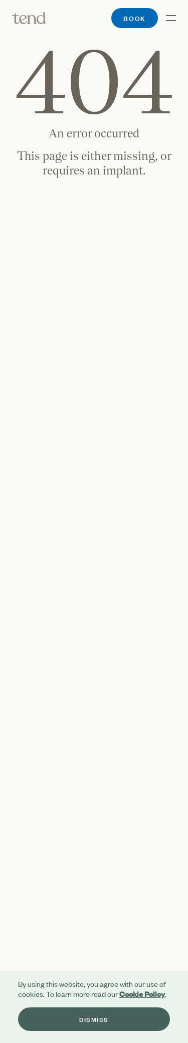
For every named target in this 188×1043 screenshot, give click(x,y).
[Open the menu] (167, 18)
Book (134, 18)
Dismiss (94, 1019)
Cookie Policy (142, 993)
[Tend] (29, 18)
